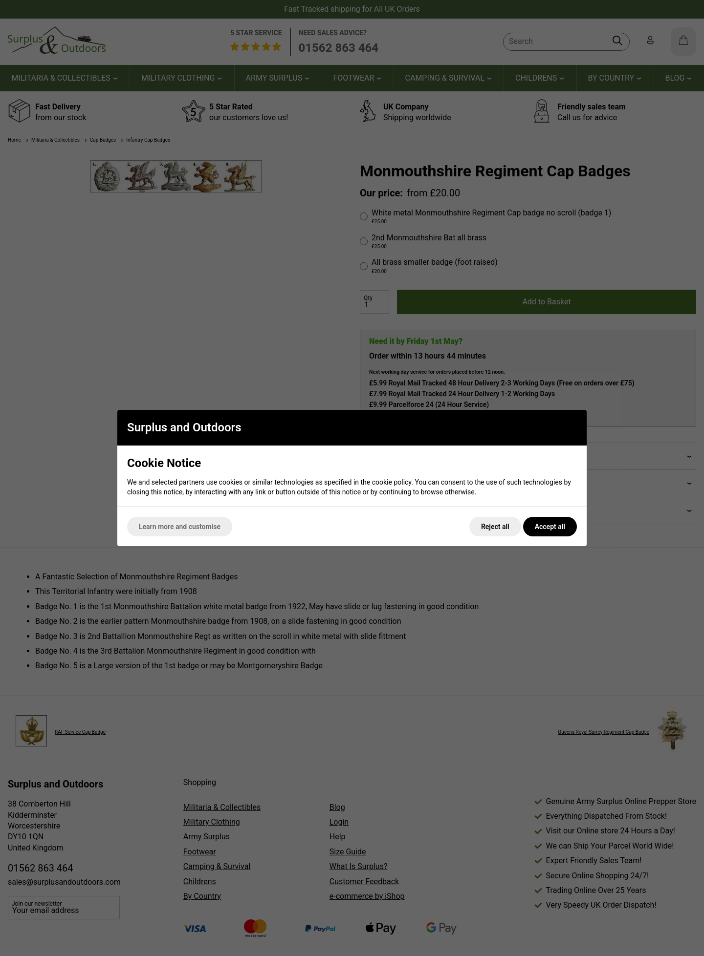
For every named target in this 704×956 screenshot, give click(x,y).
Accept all (550, 527)
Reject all (495, 527)
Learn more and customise (179, 527)
